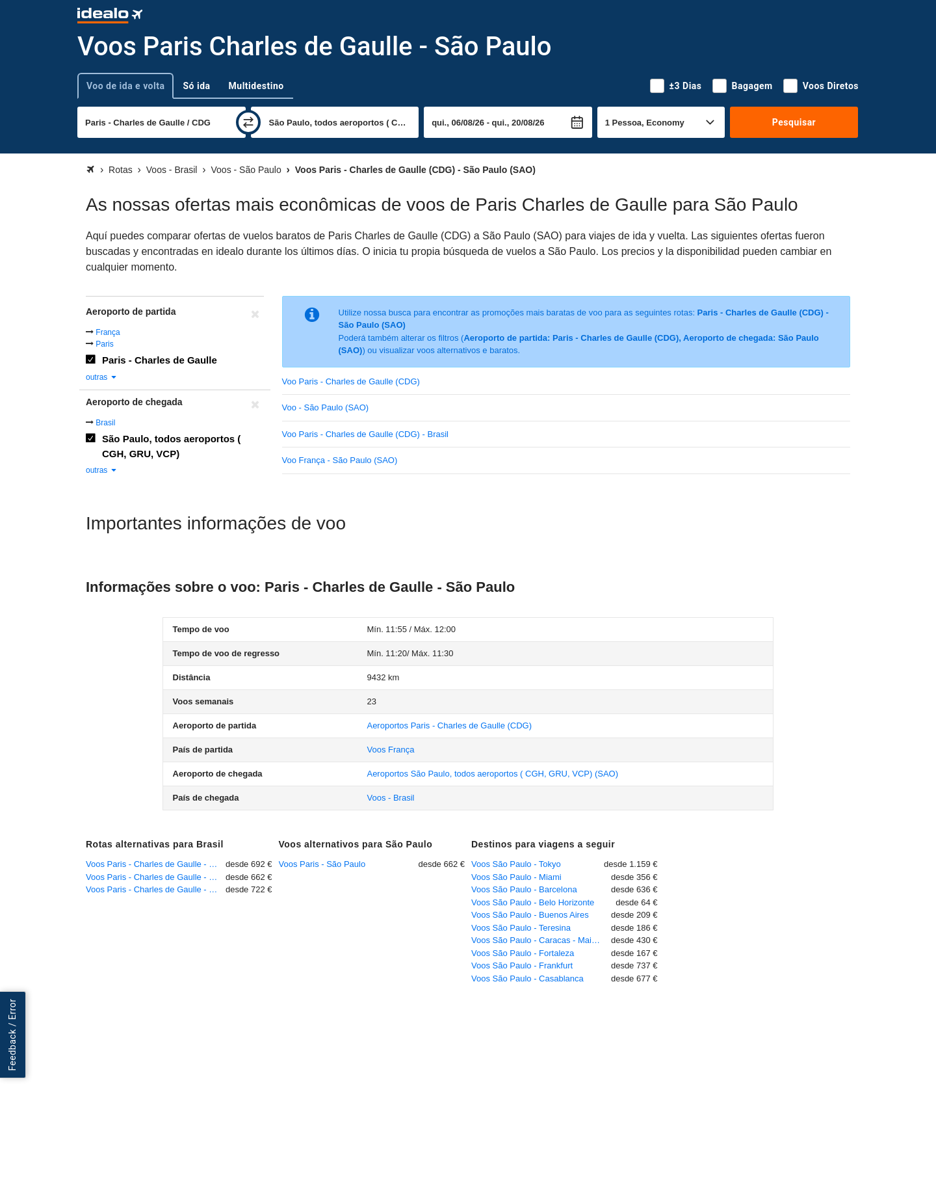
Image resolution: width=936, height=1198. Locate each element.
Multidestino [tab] (256, 86)
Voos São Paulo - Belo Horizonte (532, 902)
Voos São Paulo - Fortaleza (522, 953)
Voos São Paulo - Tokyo (516, 864)
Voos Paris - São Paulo (322, 864)
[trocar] (248, 122)
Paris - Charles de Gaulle (159, 360)
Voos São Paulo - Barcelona (524, 889)
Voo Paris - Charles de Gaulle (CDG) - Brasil (365, 434)
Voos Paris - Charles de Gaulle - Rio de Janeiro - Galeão (156, 864)
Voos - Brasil (390, 798)
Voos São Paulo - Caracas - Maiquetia (541, 940)
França (108, 332)
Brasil (105, 422)
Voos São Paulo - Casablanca (527, 978)
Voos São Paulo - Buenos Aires (530, 915)
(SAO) (492, 774)
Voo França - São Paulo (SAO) (340, 460)
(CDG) (449, 725)
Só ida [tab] (196, 86)
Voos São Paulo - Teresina (521, 928)
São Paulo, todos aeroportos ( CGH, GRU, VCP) (171, 446)
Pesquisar (794, 122)
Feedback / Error (12, 1034)
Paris (104, 344)
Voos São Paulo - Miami (516, 877)
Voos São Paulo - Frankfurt (522, 965)
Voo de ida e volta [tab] (125, 86)
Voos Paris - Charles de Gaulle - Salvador (156, 889)
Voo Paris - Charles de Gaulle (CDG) (351, 381)
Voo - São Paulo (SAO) (325, 407)
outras (102, 377)
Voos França (390, 749)
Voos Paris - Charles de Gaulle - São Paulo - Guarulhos (156, 877)
